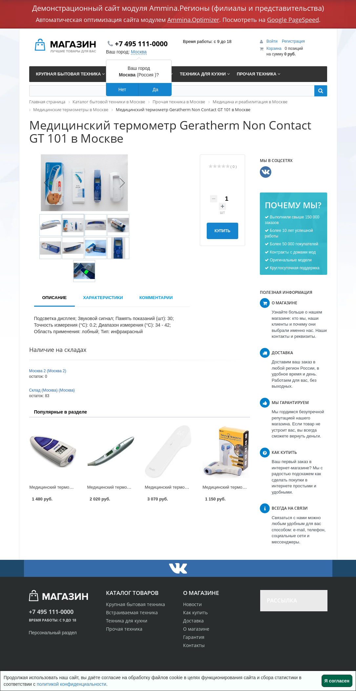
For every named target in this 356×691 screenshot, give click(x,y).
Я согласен (337, 680)
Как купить (195, 612)
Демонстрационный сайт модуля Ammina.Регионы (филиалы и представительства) (178, 8)
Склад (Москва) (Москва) (52, 390)
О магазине (196, 629)
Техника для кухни (126, 621)
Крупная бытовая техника (135, 604)
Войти (272, 41)
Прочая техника (124, 629)
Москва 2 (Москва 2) (47, 371)
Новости (192, 604)
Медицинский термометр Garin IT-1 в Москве (246, 487)
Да (155, 89)
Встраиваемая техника (132, 612)
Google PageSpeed (293, 20)
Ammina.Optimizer (193, 20)
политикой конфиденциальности (71, 684)
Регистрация (293, 41)
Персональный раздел (53, 632)
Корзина (274, 48)
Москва (139, 51)
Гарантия (193, 637)
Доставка (193, 621)
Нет (122, 89)
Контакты (194, 645)
